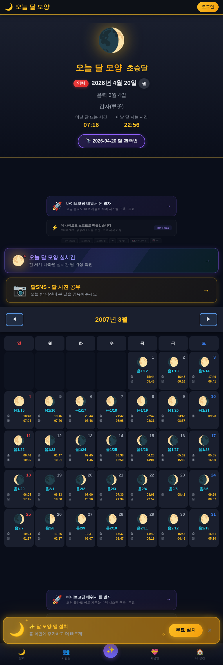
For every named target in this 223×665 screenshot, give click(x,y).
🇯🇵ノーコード (139, 240)
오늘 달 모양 (98, 67)
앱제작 (122, 240)
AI (113, 240)
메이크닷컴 (69, 240)
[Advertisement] (111, 176)
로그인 (208, 7)
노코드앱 (86, 240)
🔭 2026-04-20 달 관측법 (111, 140)
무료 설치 (186, 630)
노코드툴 (101, 240)
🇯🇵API (155, 240)
